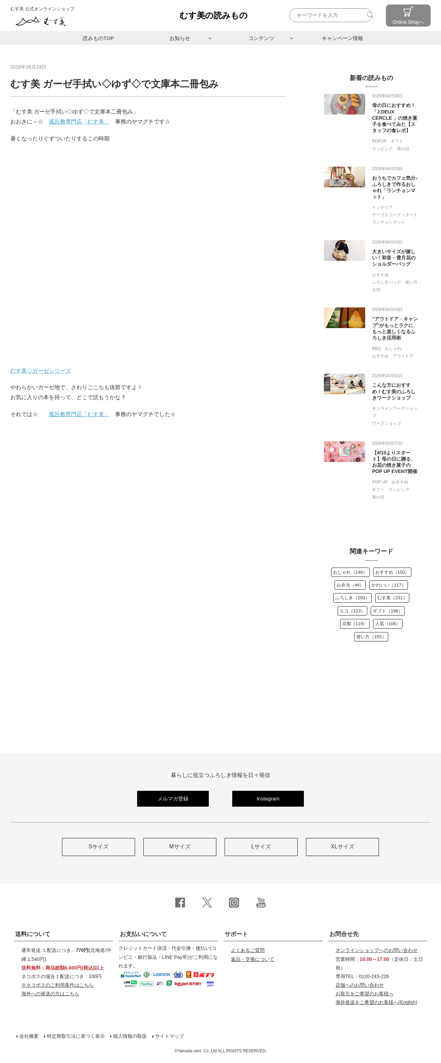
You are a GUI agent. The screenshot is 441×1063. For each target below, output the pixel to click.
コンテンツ (261, 38)
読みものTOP (98, 38)
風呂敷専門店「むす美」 (79, 122)
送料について (32, 934)
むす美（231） (392, 597)
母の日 (403, 148)
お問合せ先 (344, 934)
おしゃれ (393, 348)
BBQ (376, 348)
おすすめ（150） (392, 572)
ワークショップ (386, 423)
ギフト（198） (388, 610)
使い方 (411, 282)
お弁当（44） (350, 585)
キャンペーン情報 (342, 38)
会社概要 (29, 1036)
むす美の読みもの (214, 15)
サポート (236, 934)
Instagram (268, 798)
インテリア (382, 207)
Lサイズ (261, 846)
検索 (371, 15)
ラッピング (382, 148)
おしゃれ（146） (350, 572)
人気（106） (388, 623)
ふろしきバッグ (386, 282)
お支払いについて (143, 934)
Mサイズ (179, 846)
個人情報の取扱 (130, 1036)
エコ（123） (352, 610)
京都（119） (355, 623)
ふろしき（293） (352, 597)
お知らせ (180, 38)
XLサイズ (342, 846)
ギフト (397, 141)
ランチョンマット (388, 222)
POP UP (380, 482)
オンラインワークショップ (395, 412)
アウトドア (403, 356)
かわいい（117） (388, 585)
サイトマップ (169, 1036)
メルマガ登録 (172, 798)
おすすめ (380, 275)
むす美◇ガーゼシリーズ (40, 371)
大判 (376, 289)
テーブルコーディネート (395, 215)
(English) (376, 1002)
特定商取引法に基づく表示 (76, 1036)
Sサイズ (99, 846)
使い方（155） (371, 636)
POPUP (379, 141)
